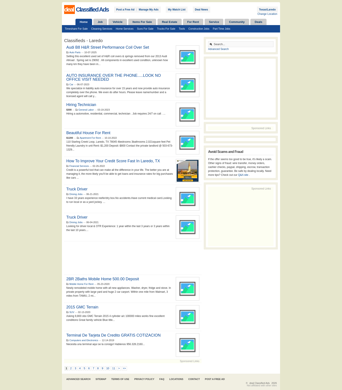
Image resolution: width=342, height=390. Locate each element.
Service (214, 22)
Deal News (201, 9)
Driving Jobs (76, 194)
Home (84, 22)
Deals (258, 22)
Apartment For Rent (90, 138)
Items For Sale (142, 22)
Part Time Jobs (221, 28)
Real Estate (169, 22)
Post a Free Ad (125, 9)
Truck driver (76, 189)
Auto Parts (74, 52)
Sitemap (101, 379)
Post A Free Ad (215, 379)
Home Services (124, 28)
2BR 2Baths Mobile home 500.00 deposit (102, 279)
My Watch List (176, 9)
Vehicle (118, 22)
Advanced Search (218, 49)
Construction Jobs (198, 28)
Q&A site (243, 174)
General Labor (86, 109)
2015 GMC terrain (82, 307)
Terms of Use (120, 379)
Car (71, 84)
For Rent (193, 22)
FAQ (161, 379)
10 (107, 368)
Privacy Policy (144, 379)
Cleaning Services (101, 28)
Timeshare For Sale (76, 28)
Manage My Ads (148, 9)
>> (124, 368)
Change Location (267, 14)
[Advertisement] (132, 257)
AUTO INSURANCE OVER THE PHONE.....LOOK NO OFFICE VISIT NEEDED (113, 77)
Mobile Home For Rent (81, 284)
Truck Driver (76, 217)
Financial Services (79, 166)
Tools (182, 28)
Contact (194, 379)
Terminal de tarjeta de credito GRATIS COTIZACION (113, 335)
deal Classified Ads (260, 383)
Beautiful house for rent (88, 133)
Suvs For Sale (145, 28)
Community (237, 22)
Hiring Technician (81, 105)
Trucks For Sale (166, 28)
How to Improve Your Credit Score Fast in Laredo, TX (113, 161)
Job (100, 22)
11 (113, 368)
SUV (71, 312)
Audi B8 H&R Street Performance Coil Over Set (107, 47)
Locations (176, 379)
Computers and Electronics (83, 340)
